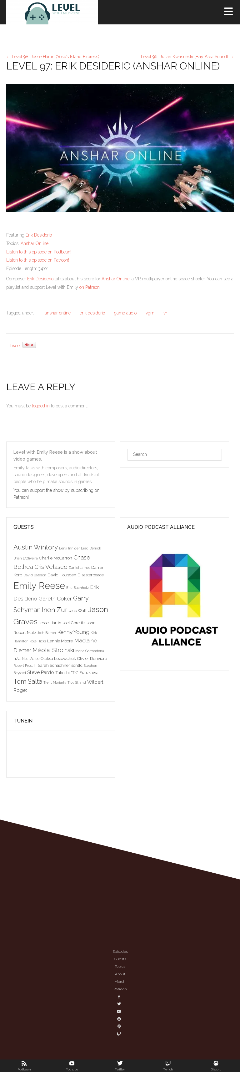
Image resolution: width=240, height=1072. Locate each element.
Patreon (120, 989)
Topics (120, 966)
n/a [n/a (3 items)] (17, 658)
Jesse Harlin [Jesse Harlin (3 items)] (50, 622)
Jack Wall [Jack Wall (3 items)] (77, 610)
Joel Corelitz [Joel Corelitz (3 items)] (73, 622)
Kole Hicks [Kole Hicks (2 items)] (38, 641)
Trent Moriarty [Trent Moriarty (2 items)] (54, 682)
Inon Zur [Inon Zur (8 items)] (54, 610)
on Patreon (89, 287)
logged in (41, 405)
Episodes (120, 951)
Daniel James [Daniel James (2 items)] (79, 567)
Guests (120, 959)
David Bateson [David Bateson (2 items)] (34, 575)
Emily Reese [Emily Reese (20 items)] (39, 585)
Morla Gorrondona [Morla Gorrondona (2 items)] (89, 651)
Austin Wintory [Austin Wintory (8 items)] (35, 547)
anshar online (58, 312)
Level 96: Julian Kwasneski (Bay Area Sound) (187, 56)
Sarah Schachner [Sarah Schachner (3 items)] (54, 665)
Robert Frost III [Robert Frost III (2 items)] (25, 665)
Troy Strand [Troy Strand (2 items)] (77, 682)
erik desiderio (92, 312)
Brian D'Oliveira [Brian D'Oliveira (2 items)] (25, 558)
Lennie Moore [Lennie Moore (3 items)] (60, 640)
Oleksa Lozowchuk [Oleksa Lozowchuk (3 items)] (58, 658)
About (120, 974)
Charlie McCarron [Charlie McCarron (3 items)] (55, 557)
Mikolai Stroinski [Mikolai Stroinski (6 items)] (53, 649)
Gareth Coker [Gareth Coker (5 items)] (55, 598)
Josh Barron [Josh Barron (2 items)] (47, 633)
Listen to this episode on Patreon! (37, 260)
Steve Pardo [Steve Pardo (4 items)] (40, 672)
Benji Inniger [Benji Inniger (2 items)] (69, 548)
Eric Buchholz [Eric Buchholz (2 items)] (77, 588)
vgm (150, 312)
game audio (125, 312)
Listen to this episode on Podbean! (38, 251)
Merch (120, 981)
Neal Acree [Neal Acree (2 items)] (30, 659)
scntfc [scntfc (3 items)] (76, 665)
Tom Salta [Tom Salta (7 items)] (27, 681)
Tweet (15, 345)
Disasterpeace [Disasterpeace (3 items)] (91, 574)
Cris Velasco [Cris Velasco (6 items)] (51, 566)
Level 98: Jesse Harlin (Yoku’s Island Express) (52, 56)
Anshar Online (34, 243)
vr (165, 312)
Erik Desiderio (39, 234)
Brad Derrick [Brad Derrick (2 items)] (91, 548)
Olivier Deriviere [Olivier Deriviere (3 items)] (92, 658)
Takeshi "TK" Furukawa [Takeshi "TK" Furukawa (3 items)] (76, 672)
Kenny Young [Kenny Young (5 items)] (73, 632)
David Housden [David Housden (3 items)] (62, 574)
